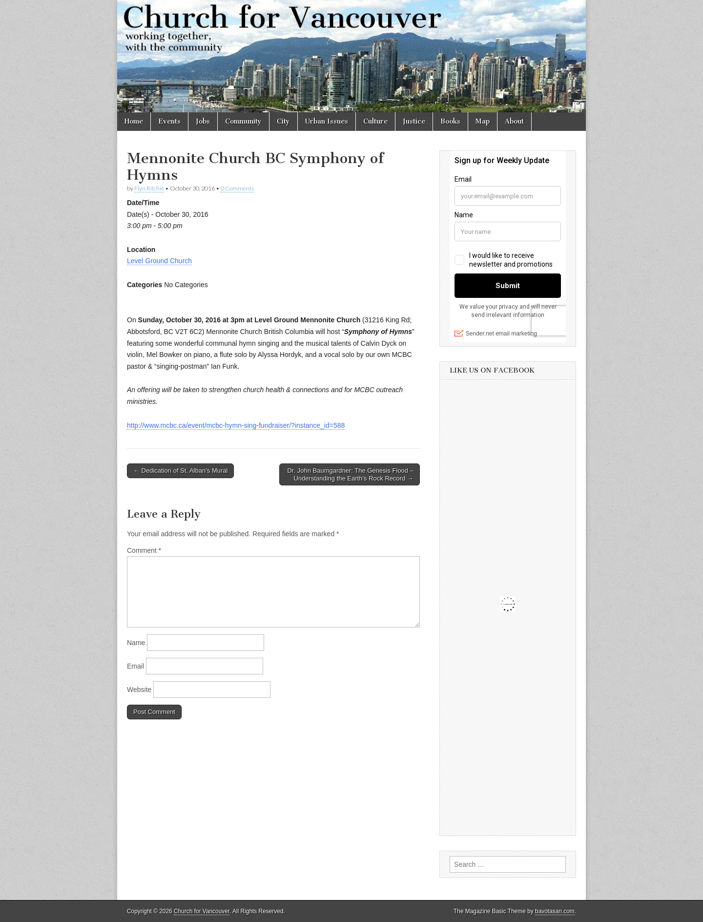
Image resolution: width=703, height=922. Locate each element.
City (283, 121)
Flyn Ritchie (149, 188)
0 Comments (237, 188)
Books (450, 121)
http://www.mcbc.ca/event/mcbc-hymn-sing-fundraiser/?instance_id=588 (236, 425)
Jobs (203, 121)
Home (133, 121)
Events (169, 121)
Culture (375, 121)
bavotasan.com (555, 911)
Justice (414, 121)
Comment (144, 550)
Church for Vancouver (201, 911)
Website (139, 689)
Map (483, 121)
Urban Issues (326, 121)
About (514, 121)
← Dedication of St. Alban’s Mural (180, 470)
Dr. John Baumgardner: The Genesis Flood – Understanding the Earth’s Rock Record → (350, 474)
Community (243, 121)
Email (135, 666)
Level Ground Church (159, 261)
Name (136, 643)
